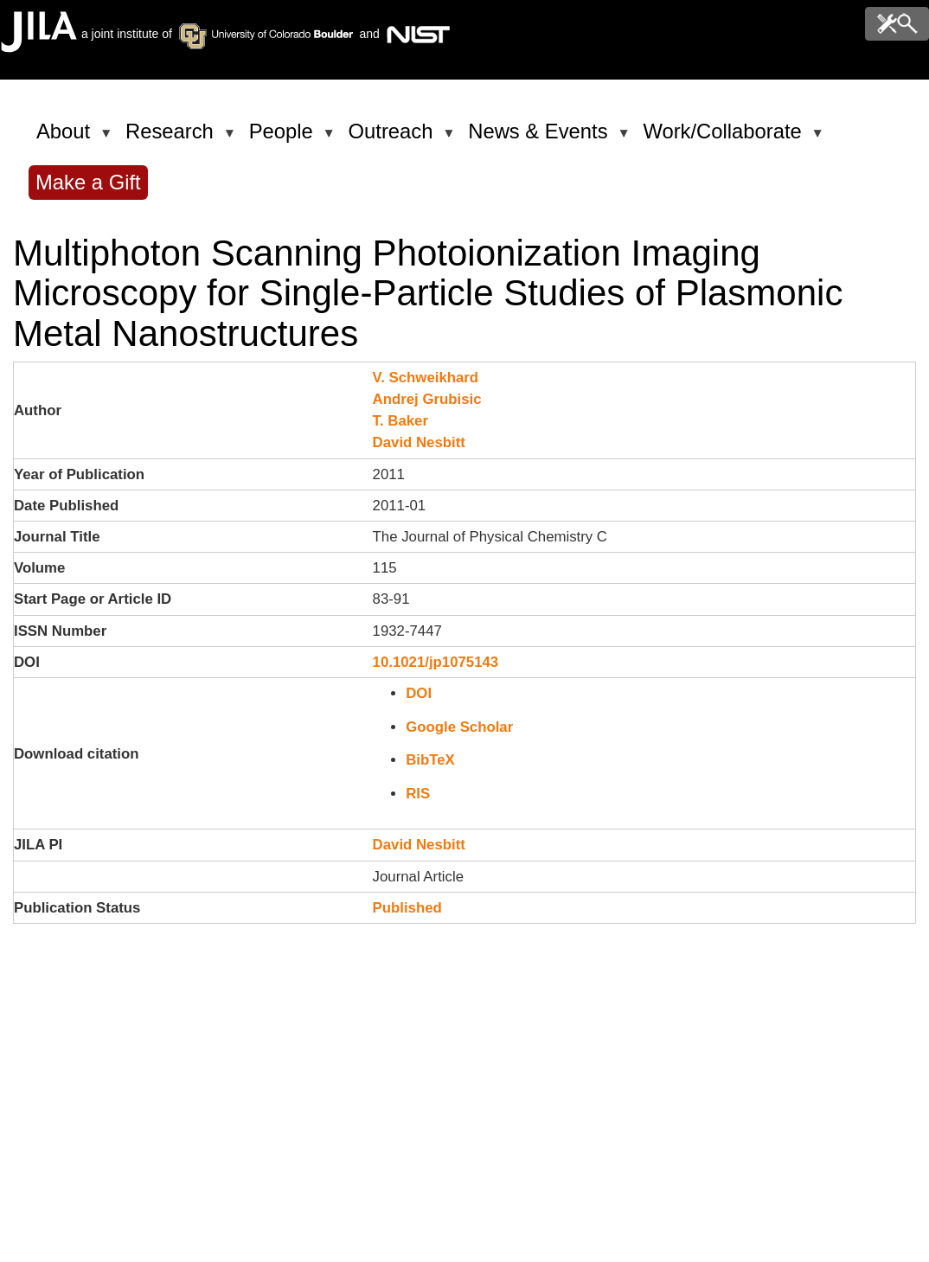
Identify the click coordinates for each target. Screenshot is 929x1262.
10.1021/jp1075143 (436, 662)
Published (407, 908)
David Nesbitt (419, 442)
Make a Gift (88, 182)
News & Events (540, 138)
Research (172, 138)
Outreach (394, 138)
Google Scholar (459, 727)
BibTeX (430, 760)
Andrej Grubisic (427, 399)
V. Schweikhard (426, 377)
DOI (419, 693)
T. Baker (400, 421)
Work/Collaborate (725, 138)
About (66, 138)
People (284, 138)
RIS (418, 793)
